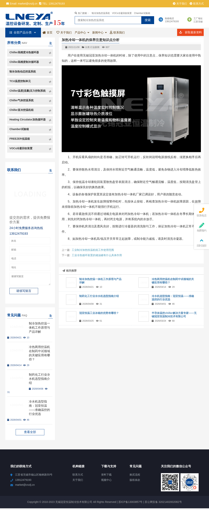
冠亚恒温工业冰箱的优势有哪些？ (99, 312)
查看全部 (30, 433)
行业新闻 (94, 47)
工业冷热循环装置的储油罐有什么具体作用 (97, 255)
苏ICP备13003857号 (130, 503)
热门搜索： (82, 13)
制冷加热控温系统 (101, 13)
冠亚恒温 (36, 17)
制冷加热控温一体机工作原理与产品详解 (39, 329)
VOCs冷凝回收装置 (122, 13)
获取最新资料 (190, 32)
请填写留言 (30, 280)
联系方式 (197, 3)
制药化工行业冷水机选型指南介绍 (99, 296)
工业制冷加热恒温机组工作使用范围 (93, 249)
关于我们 (180, 3)
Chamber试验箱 (142, 13)
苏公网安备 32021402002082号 (163, 503)
